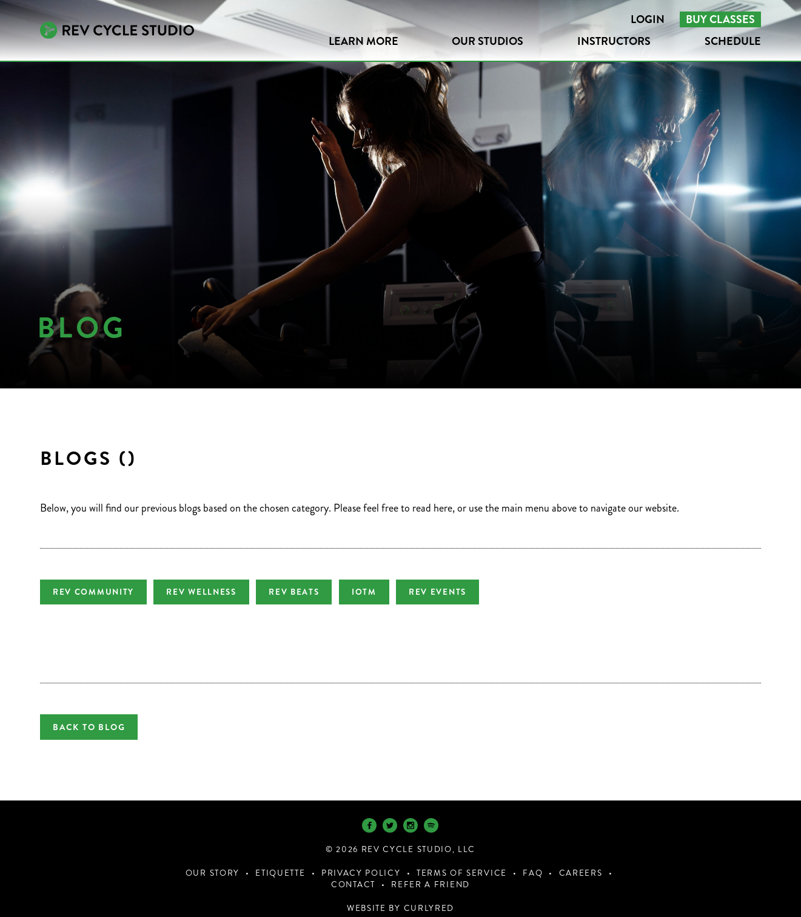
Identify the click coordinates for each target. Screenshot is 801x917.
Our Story (213, 858)
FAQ (533, 858)
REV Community (93, 592)
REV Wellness (206, 592)
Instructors (614, 41)
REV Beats (304, 592)
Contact (353, 870)
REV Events (458, 592)
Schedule (733, 41)
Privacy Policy (361, 858)
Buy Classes (720, 19)
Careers (581, 858)
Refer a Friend (430, 870)
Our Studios (487, 41)
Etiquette (280, 858)
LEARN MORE (363, 41)
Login (648, 19)
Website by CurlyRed (400, 893)
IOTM (379, 592)
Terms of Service (462, 858)
